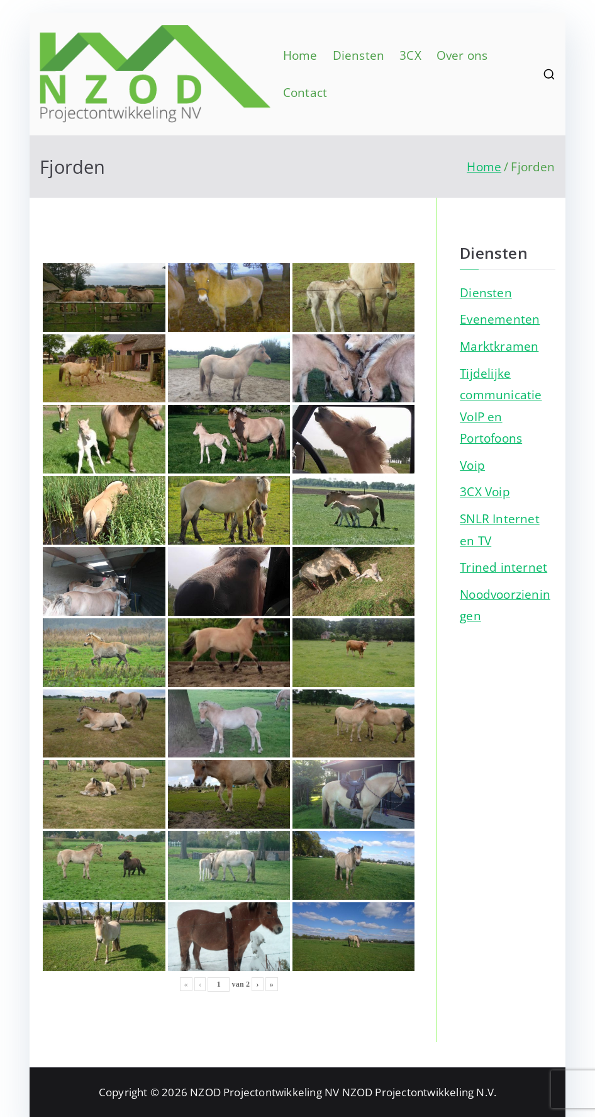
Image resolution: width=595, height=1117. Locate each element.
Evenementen (500, 318)
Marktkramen (499, 345)
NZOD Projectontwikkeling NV (264, 1092)
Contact (305, 92)
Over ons (462, 55)
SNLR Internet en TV (500, 529)
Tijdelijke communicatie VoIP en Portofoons (501, 406)
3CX (410, 55)
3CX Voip (485, 491)
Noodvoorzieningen (505, 605)
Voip (472, 464)
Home (300, 55)
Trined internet (503, 567)
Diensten (359, 55)
